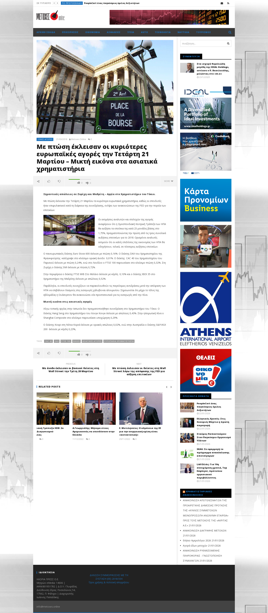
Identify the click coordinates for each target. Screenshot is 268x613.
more (168, 181)
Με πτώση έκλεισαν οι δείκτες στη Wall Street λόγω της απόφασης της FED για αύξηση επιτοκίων (139, 369)
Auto (144, 32)
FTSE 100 (66, 341)
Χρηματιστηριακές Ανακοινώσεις (197, 493)
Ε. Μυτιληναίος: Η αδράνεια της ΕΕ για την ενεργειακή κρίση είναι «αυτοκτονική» (151, 431)
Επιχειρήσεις (70, 32)
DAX (57, 341)
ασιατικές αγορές (92, 341)
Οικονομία (92, 32)
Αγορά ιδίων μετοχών (195, 545)
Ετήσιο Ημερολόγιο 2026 (197, 540)
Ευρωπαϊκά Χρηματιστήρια (119, 341)
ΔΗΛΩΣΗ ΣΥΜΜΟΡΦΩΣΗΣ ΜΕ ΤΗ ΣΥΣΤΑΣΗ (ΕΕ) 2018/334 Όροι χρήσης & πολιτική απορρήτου (109, 579)
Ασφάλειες (113, 32)
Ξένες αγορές (45, 139)
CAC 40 (48, 341)
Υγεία (130, 32)
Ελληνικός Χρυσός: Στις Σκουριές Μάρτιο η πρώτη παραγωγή (213, 422)
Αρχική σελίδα (46, 32)
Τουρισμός (203, 32)
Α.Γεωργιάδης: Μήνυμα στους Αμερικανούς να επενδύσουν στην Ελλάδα (104, 431)
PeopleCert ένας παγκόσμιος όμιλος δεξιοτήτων (111, 3)
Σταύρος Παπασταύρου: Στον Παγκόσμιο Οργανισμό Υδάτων (214, 437)
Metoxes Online (78, 139)
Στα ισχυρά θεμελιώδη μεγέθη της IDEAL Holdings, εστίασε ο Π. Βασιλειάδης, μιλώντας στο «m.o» (213, 68)
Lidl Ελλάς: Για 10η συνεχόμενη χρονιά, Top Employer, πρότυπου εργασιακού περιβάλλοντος (212, 471)
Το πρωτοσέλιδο (72, 3)
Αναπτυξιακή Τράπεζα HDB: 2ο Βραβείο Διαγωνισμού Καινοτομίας (55, 431)
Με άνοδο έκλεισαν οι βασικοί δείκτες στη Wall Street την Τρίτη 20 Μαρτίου (71, 368)
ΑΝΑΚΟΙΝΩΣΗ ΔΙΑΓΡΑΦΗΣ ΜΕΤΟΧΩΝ (204, 530)
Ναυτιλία (183, 32)
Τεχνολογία (163, 32)
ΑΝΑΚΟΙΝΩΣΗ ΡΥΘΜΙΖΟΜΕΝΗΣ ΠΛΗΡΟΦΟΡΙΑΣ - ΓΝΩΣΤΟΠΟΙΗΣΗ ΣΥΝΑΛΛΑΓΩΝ (202, 555)
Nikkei (76, 341)
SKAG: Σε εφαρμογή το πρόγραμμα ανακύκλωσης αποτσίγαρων (213, 452)
